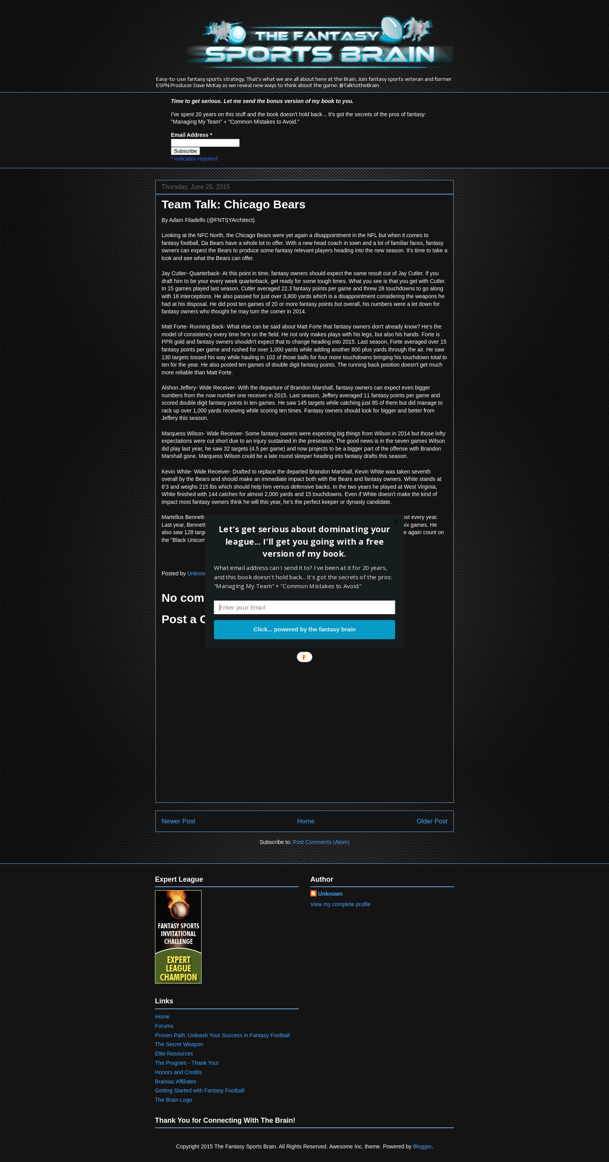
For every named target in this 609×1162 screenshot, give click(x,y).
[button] (304, 541)
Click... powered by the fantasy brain (304, 629)
